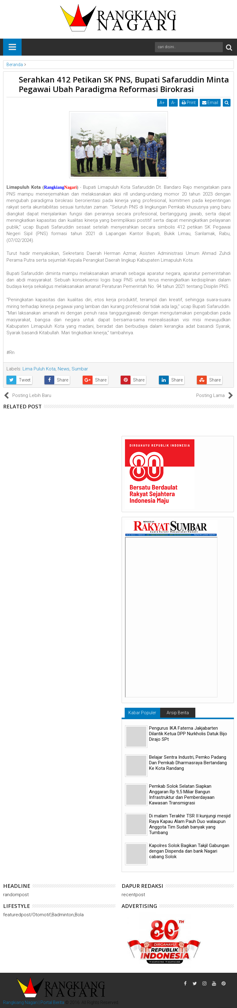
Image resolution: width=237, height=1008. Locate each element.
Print (189, 102)
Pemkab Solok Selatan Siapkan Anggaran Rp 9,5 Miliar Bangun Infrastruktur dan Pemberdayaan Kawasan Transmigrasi (181, 794)
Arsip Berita (178, 712)
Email (210, 102)
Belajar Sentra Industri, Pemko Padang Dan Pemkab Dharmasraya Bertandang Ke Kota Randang (188, 762)
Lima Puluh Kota (39, 369)
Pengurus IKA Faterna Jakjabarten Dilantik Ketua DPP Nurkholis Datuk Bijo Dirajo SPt (188, 733)
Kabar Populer (142, 712)
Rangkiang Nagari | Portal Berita (33, 1002)
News (63, 369)
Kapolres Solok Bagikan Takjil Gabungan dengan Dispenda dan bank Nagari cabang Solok (189, 851)
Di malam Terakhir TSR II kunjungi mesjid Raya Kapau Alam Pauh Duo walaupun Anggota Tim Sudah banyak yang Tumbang (190, 824)
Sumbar (80, 369)
